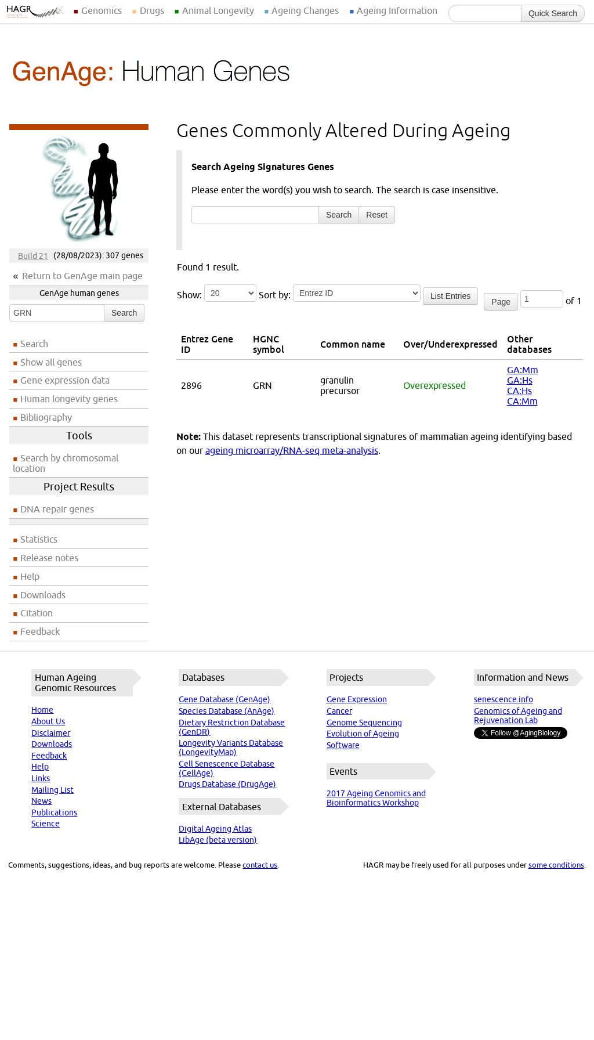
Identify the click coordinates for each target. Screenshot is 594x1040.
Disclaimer (50, 733)
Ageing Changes (305, 10)
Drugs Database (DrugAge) (227, 784)
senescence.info (503, 699)
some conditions (556, 865)
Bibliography (46, 417)
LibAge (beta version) (218, 839)
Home (42, 709)
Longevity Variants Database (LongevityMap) (231, 747)
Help (29, 576)
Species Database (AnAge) (226, 711)
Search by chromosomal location (65, 463)
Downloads (43, 595)
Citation (36, 613)
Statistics (38, 539)
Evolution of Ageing (363, 733)
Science (45, 823)
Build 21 (33, 255)
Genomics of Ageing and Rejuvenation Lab (518, 715)
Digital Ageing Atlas (215, 828)
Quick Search (552, 13)
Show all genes (51, 362)
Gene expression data (65, 380)
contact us (259, 865)
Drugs (152, 10)
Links (40, 778)
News (41, 801)
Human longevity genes (69, 398)
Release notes (49, 557)
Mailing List (52, 790)
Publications (54, 812)
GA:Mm (522, 369)
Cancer (339, 711)
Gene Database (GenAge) (224, 699)
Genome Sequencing (364, 722)
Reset (376, 214)
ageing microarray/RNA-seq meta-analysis (291, 450)
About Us (48, 721)
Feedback (40, 631)
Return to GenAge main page (82, 275)
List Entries (450, 296)
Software (343, 745)
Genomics (101, 10)
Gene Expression (357, 699)
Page (500, 301)
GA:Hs (520, 380)
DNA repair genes (57, 509)
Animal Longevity (218, 10)
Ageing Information (397, 10)
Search (124, 312)
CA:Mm (522, 401)
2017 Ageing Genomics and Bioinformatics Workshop (376, 798)
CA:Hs (519, 390)
